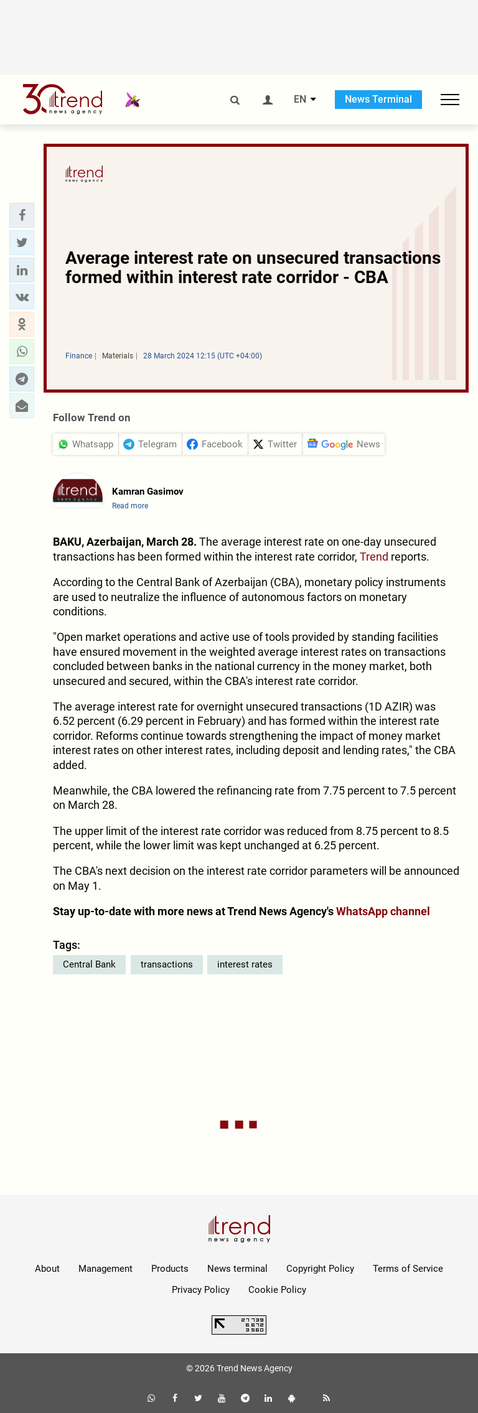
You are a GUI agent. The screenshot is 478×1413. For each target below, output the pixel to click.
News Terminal (378, 99)
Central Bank (89, 964)
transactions (167, 964)
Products (170, 1268)
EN (300, 100)
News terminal (237, 1268)
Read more (130, 505)
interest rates (245, 964)
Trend (374, 556)
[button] (21, 215)
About (47, 1268)
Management (105, 1268)
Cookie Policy (277, 1289)
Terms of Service (408, 1268)
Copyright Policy (320, 1268)
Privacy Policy (201, 1289)
